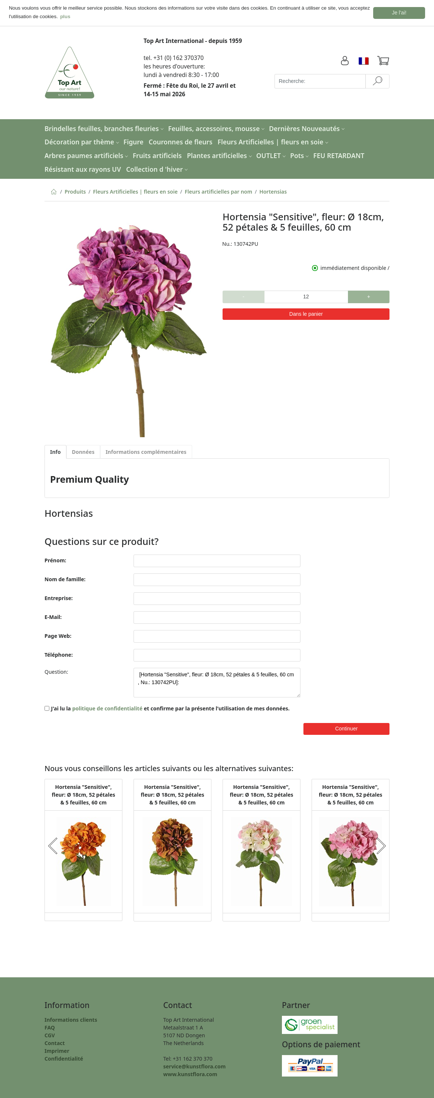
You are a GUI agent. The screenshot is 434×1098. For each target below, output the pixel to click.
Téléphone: (59, 653)
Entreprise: (59, 597)
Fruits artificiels (157, 154)
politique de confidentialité (107, 707)
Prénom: (55, 559)
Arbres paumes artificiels (87, 154)
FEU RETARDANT (339, 154)
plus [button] (65, 16)
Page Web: (58, 635)
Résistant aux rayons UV (83, 168)
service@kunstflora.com (194, 1065)
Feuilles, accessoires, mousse (217, 127)
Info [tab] (55, 451)
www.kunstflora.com (190, 1073)
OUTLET (271, 154)
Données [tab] (83, 451)
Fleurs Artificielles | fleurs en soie (274, 141)
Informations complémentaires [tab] (146, 451)
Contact (55, 1042)
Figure (134, 141)
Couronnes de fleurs (181, 141)
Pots (300, 154)
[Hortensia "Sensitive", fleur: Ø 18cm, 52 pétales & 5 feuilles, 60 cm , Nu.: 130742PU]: (217, 682)
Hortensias (273, 191)
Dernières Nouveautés (307, 127)
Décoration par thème (83, 141)
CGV (50, 1034)
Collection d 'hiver (158, 168)
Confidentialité (64, 1057)
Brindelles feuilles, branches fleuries (105, 127)
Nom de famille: (65, 578)
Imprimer (57, 1050)
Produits (75, 191)
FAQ (50, 1026)
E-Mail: (53, 616)
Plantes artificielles (220, 154)
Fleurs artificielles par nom (218, 191)
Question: (56, 670)
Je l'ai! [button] (399, 13)
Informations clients (71, 1018)
